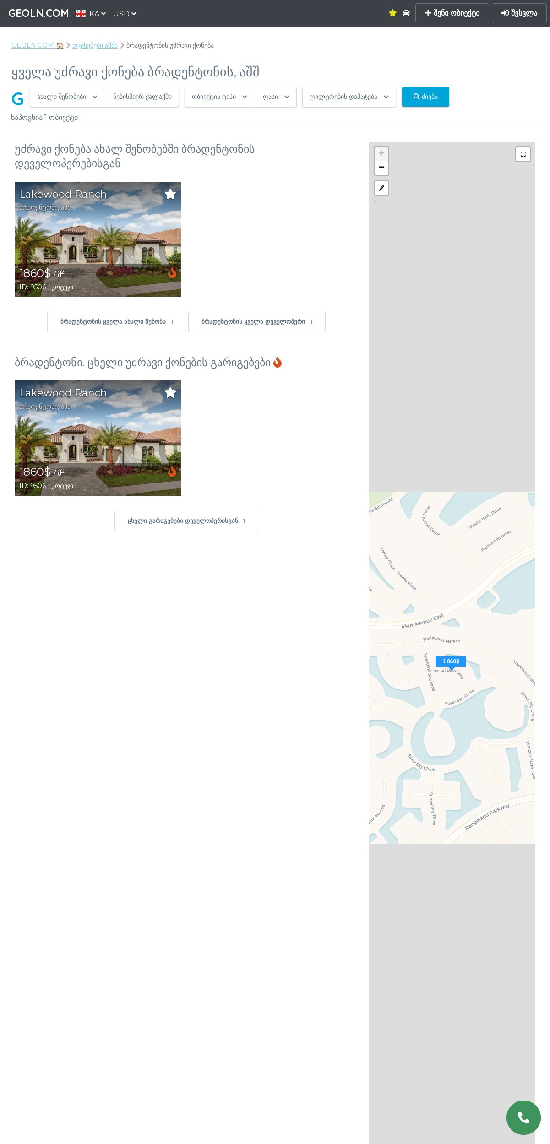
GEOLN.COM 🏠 (37, 45)
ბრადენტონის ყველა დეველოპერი (256, 322)
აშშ (66, 207)
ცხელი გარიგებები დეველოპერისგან (186, 521)
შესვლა (519, 13)
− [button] (382, 168)
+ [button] (382, 154)
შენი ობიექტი (452, 13)
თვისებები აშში (95, 45)
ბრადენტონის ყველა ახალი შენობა (116, 322)
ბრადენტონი (38, 207)
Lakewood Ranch (63, 194)
